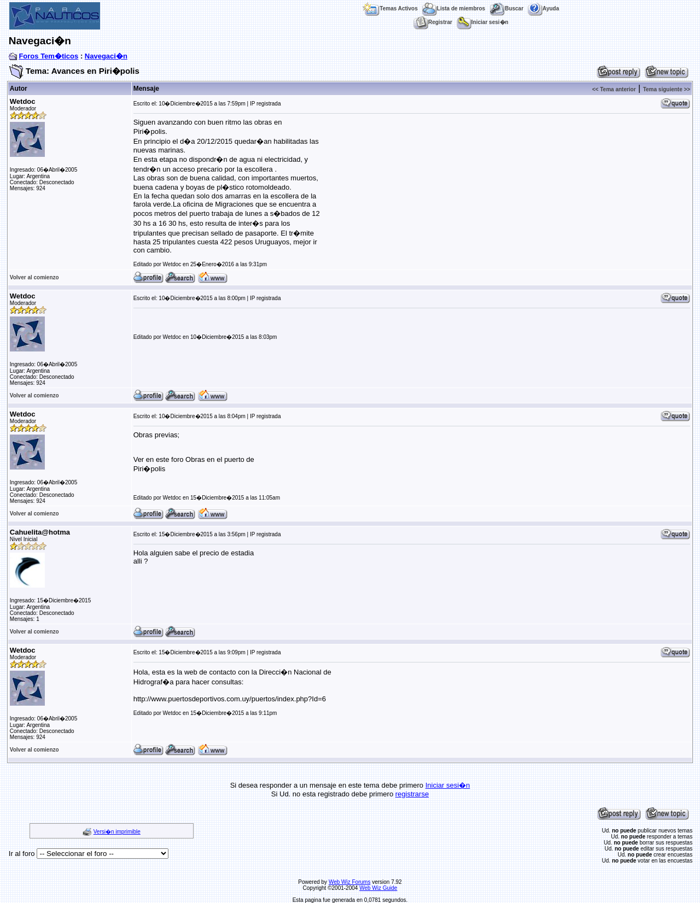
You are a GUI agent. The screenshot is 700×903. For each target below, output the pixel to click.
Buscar (506, 8)
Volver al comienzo (34, 277)
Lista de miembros (453, 8)
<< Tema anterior (614, 89)
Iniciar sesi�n (483, 22)
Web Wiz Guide (378, 888)
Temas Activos (390, 8)
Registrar (432, 22)
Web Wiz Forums (350, 882)
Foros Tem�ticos (48, 56)
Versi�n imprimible (117, 832)
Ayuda (543, 8)
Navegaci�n (106, 56)
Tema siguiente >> (667, 89)
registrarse (412, 794)
